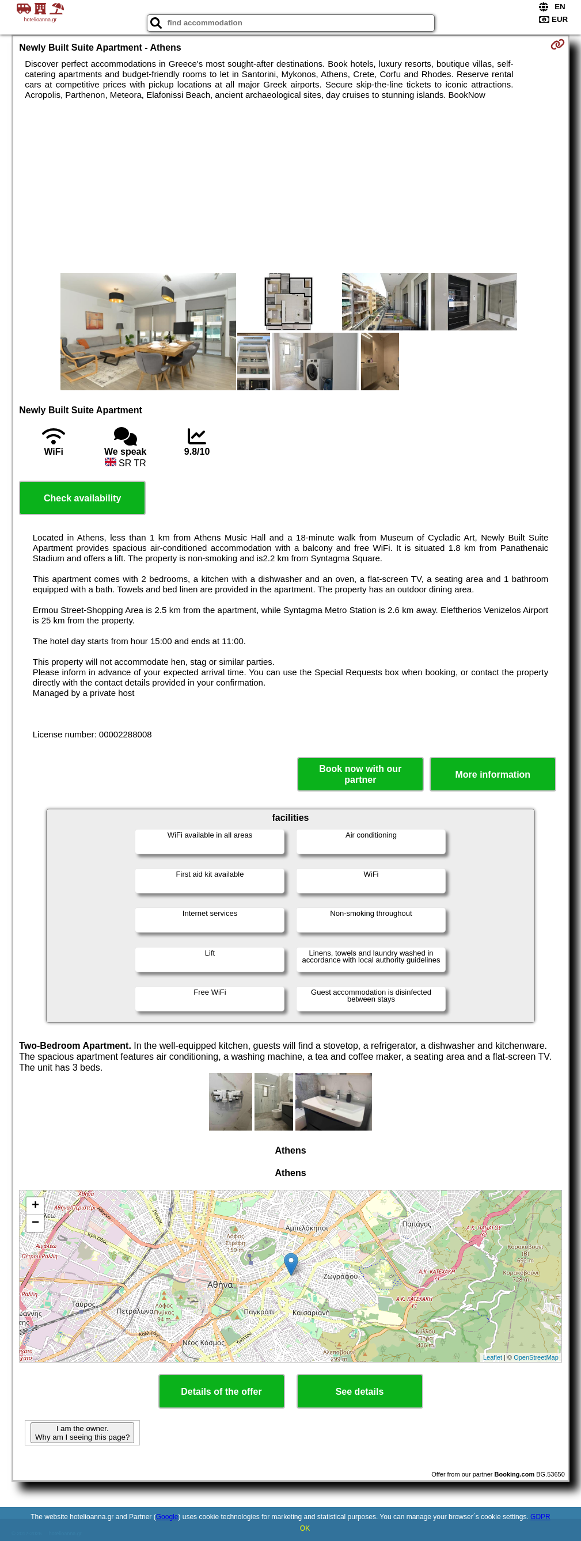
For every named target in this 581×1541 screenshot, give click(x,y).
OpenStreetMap (536, 1357)
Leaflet (492, 1357)
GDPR (540, 1517)
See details (360, 1392)
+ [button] (35, 1206)
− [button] (35, 1223)
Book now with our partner (360, 774)
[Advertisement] (290, 186)
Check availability (82, 498)
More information (492, 774)
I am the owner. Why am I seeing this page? (82, 1432)
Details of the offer (221, 1392)
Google (167, 1517)
